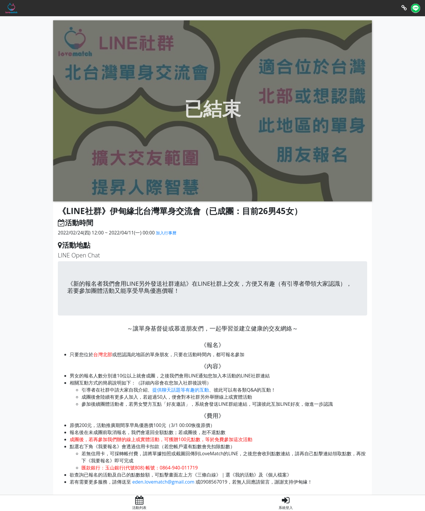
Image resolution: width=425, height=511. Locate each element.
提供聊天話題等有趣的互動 (180, 390)
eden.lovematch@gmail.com (163, 482)
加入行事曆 (166, 233)
